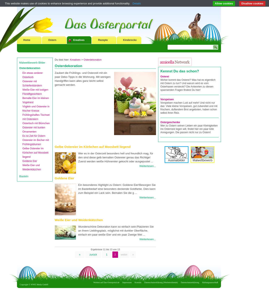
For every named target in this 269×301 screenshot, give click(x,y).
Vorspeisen (167, 99)
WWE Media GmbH (39, 284)
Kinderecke (130, 40)
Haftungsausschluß (210, 282)
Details (137, 3)
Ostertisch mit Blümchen (36, 123)
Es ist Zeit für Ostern (33, 135)
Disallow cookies (252, 3)
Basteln (23, 176)
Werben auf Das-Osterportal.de (106, 282)
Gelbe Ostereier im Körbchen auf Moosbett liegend (35, 152)
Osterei (164, 76)
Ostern (52, 40)
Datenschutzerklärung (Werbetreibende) (161, 282)
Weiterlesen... (147, 166)
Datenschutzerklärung (190, 282)
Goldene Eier (29, 161)
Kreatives (78, 40)
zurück (93, 254)
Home (26, 40)
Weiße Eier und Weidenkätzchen (79, 220)
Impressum (127, 282)
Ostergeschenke (170, 122)
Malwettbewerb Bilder (32, 62)
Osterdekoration (29, 68)
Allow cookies (224, 3)
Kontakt (138, 282)
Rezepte (103, 40)
